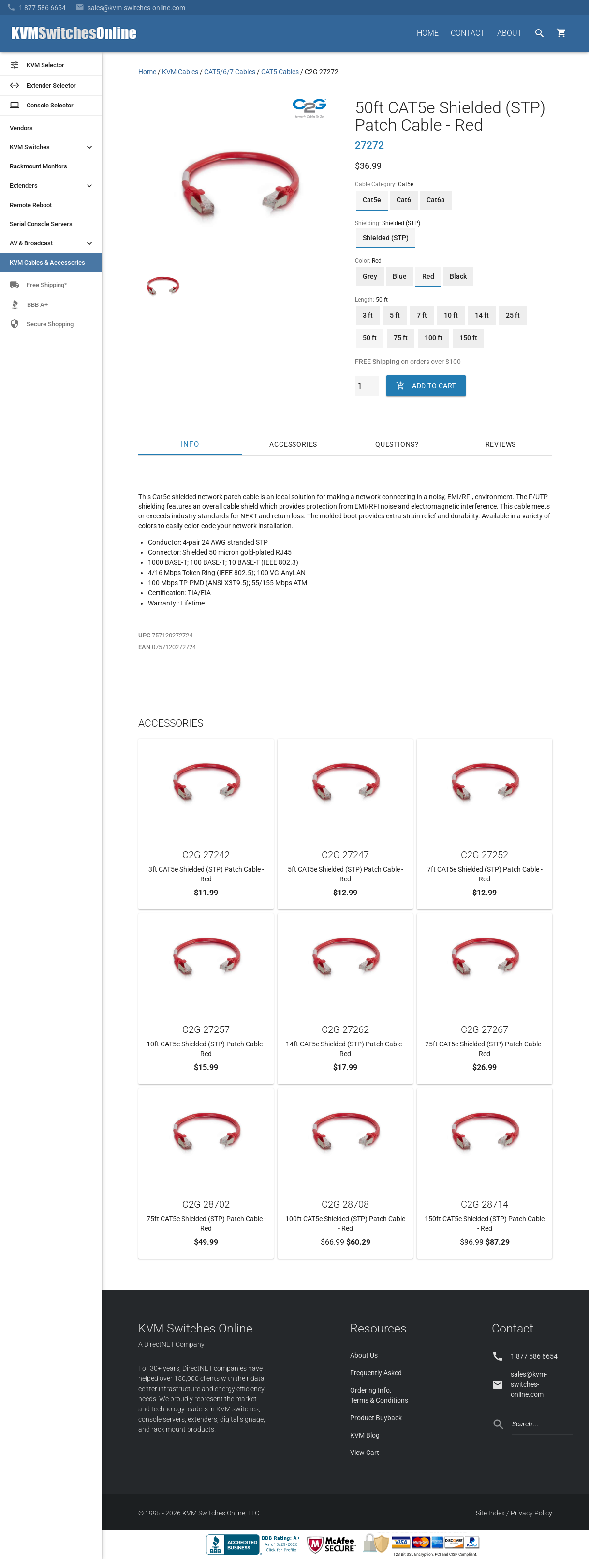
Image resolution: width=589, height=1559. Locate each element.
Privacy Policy (531, 1513)
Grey (370, 276)
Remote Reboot (31, 205)
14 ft (482, 315)
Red (428, 276)
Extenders (52, 186)
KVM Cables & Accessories (47, 262)
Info (189, 444)
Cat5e (372, 200)
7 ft (422, 315)
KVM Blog (365, 1435)
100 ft (433, 338)
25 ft (513, 315)
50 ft (370, 338)
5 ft (395, 315)
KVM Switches (52, 147)
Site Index (490, 1513)
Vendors (21, 128)
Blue (400, 276)
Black (458, 276)
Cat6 (404, 200)
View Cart (364, 1452)
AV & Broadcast (52, 243)
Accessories (293, 444)
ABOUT (509, 33)
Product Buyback (376, 1418)
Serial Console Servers (41, 223)
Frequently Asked (376, 1373)
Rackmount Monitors (38, 166)
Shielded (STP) (386, 238)
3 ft (368, 315)
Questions (395, 444)
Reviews (501, 444)
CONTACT (468, 33)
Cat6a (436, 200)
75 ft (401, 338)
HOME (428, 33)
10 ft (451, 315)
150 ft (468, 338)
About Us (364, 1355)
